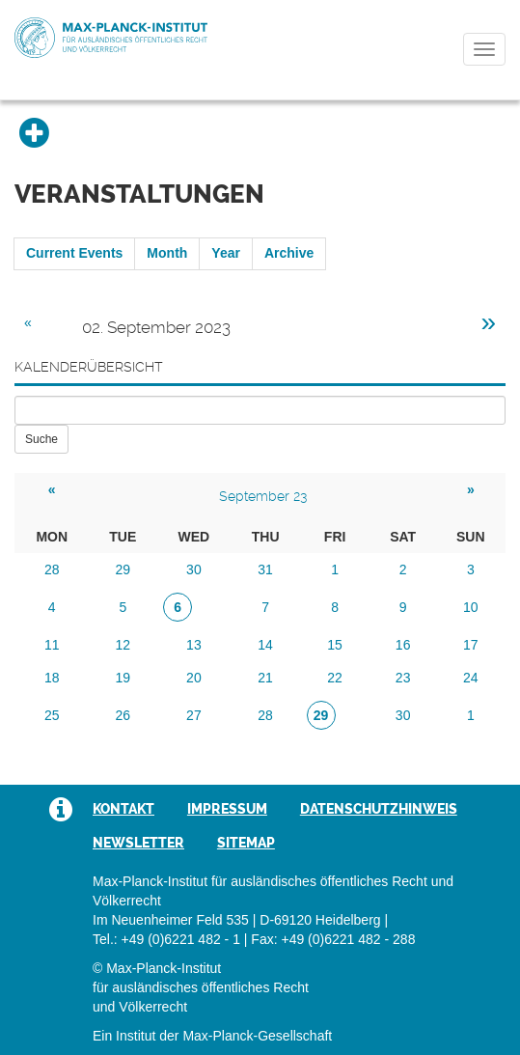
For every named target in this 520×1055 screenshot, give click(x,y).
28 (52, 569)
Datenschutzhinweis (378, 809)
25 (52, 715)
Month (167, 253)
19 (123, 677)
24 (471, 677)
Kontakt (123, 809)
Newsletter (138, 842)
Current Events (74, 253)
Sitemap (246, 842)
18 (52, 677)
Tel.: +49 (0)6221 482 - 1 (166, 939)
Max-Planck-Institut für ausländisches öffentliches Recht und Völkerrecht (110, 37)
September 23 (263, 496)
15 (334, 644)
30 (194, 569)
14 (265, 644)
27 (194, 715)
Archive (289, 253)
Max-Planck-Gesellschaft (257, 1035)
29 (123, 569)
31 (265, 569)
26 (123, 715)
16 (403, 644)
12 (123, 644)
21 (265, 677)
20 (194, 677)
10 (471, 607)
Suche (41, 439)
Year (225, 253)
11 (52, 644)
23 (403, 677)
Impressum (227, 809)
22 (334, 677)
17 (471, 644)
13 (194, 644)
